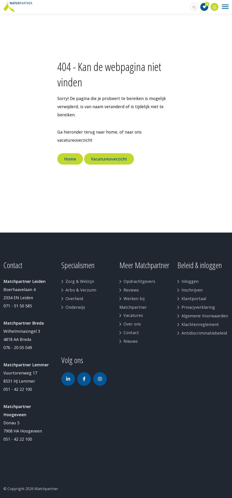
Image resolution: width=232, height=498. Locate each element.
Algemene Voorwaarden (204, 315)
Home (70, 159)
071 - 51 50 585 (17, 306)
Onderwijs (75, 307)
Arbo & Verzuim (80, 290)
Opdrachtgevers (139, 281)
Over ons (132, 324)
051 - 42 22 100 (17, 389)
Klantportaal (193, 298)
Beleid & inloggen (199, 265)
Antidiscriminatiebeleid (204, 333)
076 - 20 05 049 (17, 347)
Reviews (131, 290)
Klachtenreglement (200, 324)
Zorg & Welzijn (79, 281)
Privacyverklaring (198, 307)
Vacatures (133, 315)
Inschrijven (192, 290)
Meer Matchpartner (144, 265)
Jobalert (214, 7)
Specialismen (77, 265)
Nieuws (130, 341)
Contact (131, 332)
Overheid (74, 298)
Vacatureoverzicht (109, 159)
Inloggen (189, 281)
